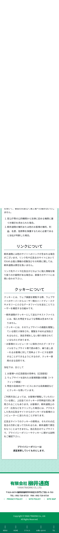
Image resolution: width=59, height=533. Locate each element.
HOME (16, 528)
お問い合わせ (41, 528)
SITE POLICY (33, 498)
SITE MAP (49, 498)
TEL (54, 528)
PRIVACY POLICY (12, 498)
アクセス (27, 528)
